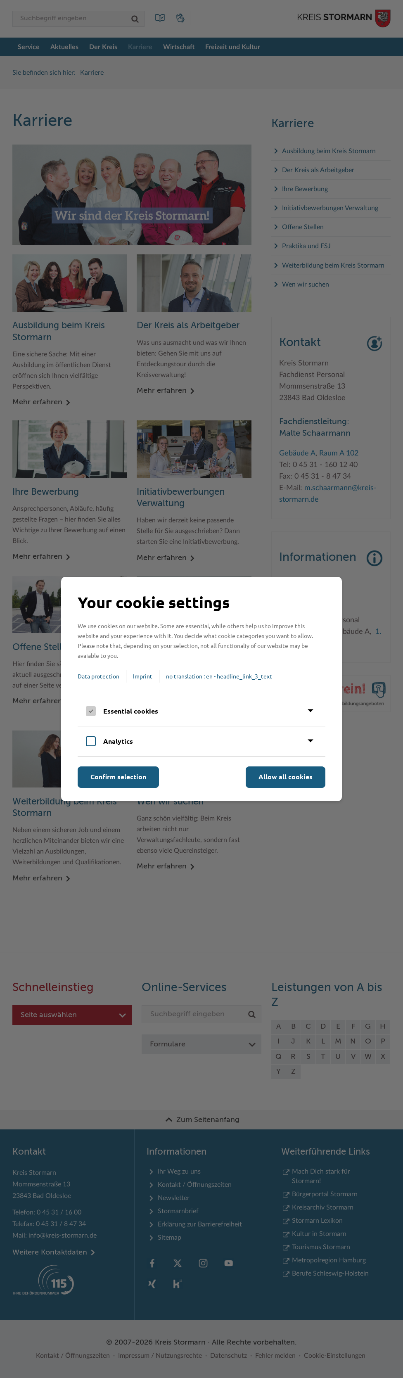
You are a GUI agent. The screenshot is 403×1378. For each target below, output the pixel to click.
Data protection (98, 676)
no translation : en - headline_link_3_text (219, 676)
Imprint (142, 676)
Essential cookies (130, 711)
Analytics (118, 741)
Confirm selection (118, 776)
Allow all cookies (285, 776)
